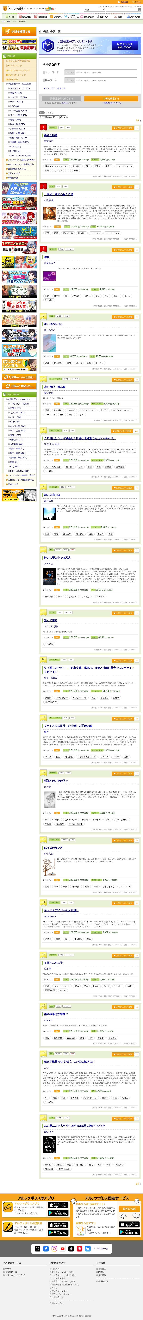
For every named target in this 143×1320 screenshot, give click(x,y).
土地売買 (120, 467)
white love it (50, 916)
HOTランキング (15, 65)
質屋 (47, 410)
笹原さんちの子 (53, 962)
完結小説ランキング (17, 75)
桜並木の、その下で (56, 780)
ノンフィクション (88, 410)
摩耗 (46, 257)
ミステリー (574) (17, 413)
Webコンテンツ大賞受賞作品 (21, 164)
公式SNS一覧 (102, 1248)
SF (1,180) (14, 422)
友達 (87, 886)
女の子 (96, 986)
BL (51, 549)
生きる (81, 414)
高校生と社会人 (121, 819)
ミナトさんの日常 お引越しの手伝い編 (68, 725)
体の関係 (49, 596)
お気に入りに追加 (123, 128)
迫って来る (50, 620)
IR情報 (101, 1272)
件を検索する (111, 98)
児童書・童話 (54, 839)
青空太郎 (48, 393)
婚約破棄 (58, 1038)
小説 (8, 22)
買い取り (104, 410)
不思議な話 (50, 990)
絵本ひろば (129, 1208)
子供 (65, 886)
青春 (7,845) (15, 120)
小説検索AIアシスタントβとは (70, 51)
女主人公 (71, 1038)
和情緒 (85, 819)
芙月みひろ (49, 330)
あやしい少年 (71, 819)
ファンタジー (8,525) (19, 404)
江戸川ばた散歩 (52, 444)
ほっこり (67, 534)
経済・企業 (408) (17, 133)
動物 (58, 939)
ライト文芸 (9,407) (18, 115)
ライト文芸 (53, 487)
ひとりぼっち (108, 886)
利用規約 (55, 1269)
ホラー (52, 612)
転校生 (48, 1165)
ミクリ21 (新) (51, 626)
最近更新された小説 (17, 169)
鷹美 (46, 732)
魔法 (94, 698)
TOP (3, 22)
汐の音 (47, 787)
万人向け (58, 170)
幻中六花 (48, 853)
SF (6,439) (14, 106)
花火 (91, 1165)
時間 (107, 296)
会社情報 (102, 1269)
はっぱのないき (53, 847)
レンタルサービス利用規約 (63, 1275)
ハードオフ (50, 414)
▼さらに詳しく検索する (54, 88)
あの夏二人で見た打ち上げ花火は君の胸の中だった (74, 1125)
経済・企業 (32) (17, 448)
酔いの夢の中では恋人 (57, 557)
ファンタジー (54, 660)
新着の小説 (13, 178)
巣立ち (100, 534)
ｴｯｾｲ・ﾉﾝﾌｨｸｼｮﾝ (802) (19, 471)
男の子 (106, 986)
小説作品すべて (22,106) (19, 399)
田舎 (69, 1165)
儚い (98, 296)
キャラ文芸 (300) (17, 426)
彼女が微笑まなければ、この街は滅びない (69, 1061)
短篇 (89, 363)
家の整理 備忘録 (54, 386)
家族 (86, 986)
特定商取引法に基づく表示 (63, 1281)
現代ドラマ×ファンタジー (56, 166)
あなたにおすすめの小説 (19, 61)
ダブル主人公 (64, 1169)
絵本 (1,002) (15, 146)
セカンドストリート (122, 410)
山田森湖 (48, 200)
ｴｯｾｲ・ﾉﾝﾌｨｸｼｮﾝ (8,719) (20, 155)
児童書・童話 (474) (18, 457)
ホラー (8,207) (16, 102)
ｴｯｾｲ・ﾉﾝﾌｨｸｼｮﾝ (55, 379)
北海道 (108, 467)
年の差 (48, 824)
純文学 (57, 296)
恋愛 (51, 186)
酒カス (61, 596)
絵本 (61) (14, 462)
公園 (96, 886)
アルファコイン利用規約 (62, 1272)
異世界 (48, 698)
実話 (71, 414)
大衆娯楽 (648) (16, 444)
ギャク (48, 757)
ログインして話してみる (125, 45)
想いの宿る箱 (52, 494)
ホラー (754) (15, 417)
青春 (56, 534)
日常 (56, 233)
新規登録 (124, 2)
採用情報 (102, 1275)
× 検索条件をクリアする (112, 103)
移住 (99, 467)
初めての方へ (57, 1303)
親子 (67, 939)
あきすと (48, 563)
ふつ (46, 1067)
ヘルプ (55, 1288)
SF (51, 1053)
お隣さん (73, 596)
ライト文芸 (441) (17, 431)
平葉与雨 (48, 141)
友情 (126, 757)
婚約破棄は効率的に (56, 1014)
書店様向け (103, 1281)
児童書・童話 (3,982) (19, 142)
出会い (108, 166)
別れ (88, 166)
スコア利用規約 (58, 1278)
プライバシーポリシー (61, 1294)
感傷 (110, 534)
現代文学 (53, 127)
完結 (77, 986)
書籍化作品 (13, 79)
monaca (48, 1020)
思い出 (79, 363)
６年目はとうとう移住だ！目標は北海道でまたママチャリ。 (80, 438)
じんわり (60, 824)
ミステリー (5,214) (18, 97)
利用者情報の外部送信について (65, 1284)
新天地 (98, 166)
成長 (91, 534)
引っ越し (77, 166)
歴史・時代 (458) (17, 453)
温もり (127, 296)
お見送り (76, 296)
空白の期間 (99, 596)
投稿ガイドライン (59, 1291)
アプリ (8, 1269)
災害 (64, 1098)
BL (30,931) (15, 151)
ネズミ (48, 939)
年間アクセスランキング (19, 70)
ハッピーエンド (112, 233)
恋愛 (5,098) (15, 408)
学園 (115, 1098)
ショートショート (124, 166)
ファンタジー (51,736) (20, 88)
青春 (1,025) (15, 435)
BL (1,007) (14, 466)
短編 (47, 170)
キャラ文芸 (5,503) (18, 111)
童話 (56, 886)
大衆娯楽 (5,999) (17, 128)
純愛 (100, 1165)
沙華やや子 (49, 263)
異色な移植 (50, 135)
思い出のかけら (53, 324)
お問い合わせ (57, 1297)
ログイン (138, 2)
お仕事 (116, 698)
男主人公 (119, 1165)
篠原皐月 (48, 501)
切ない (88, 296)
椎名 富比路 (51, 678)
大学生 (130, 986)
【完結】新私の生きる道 (58, 194)
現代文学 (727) (16, 440)
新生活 (100, 1038)
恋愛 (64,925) (16, 93)
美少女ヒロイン (90, 1098)
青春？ (105, 1098)
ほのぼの (104, 757)
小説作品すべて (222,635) (19, 84)
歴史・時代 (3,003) (18, 137)
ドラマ (116, 757)
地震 (55, 1098)
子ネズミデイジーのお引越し (61, 910)
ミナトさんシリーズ (87, 757)
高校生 (125, 1098)
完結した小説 (14, 173)
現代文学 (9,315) (17, 124)
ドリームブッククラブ (15, 1275)
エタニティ (96, 233)
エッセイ (71, 410)
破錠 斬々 (49, 1132)
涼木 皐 (47, 969)
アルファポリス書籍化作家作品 (21, 160)
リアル (63, 990)
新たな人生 (68, 233)
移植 (76, 170)
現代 (82, 1038)
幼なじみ (58, 363)
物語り (116, 296)
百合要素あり (51, 702)
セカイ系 (74, 1098)
